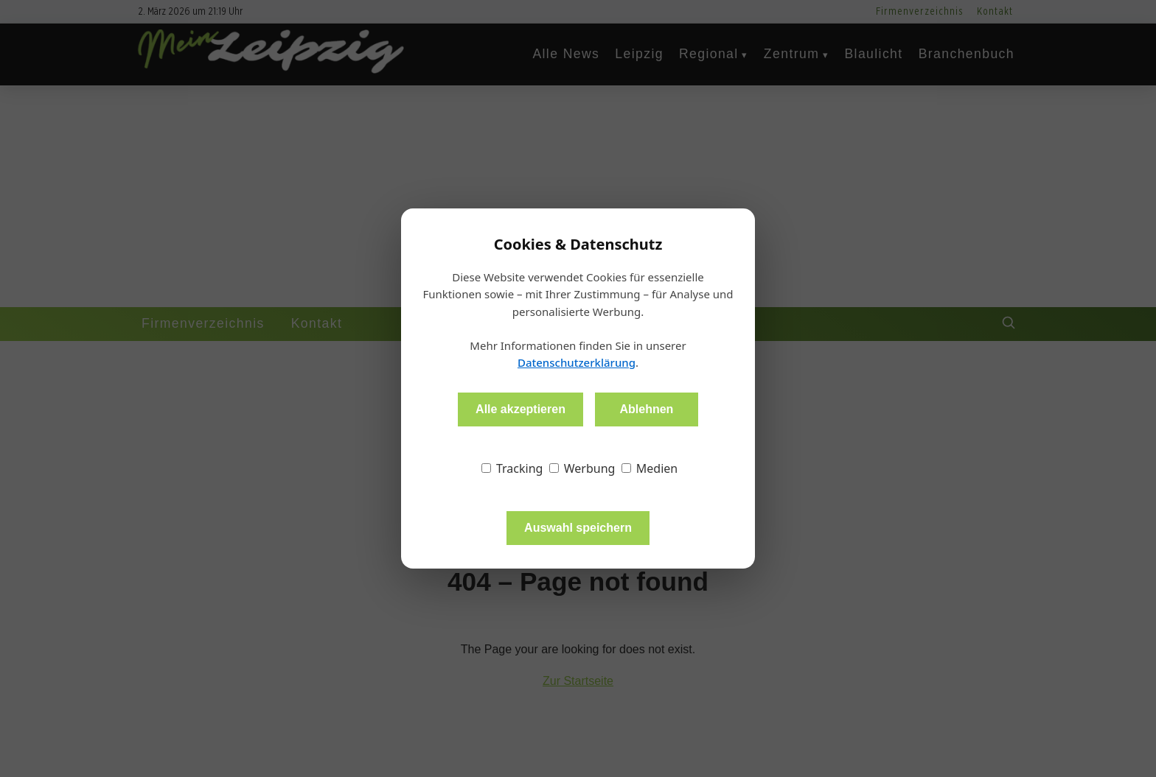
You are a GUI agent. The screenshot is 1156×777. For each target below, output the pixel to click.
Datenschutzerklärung (577, 362)
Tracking (512, 468)
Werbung (582, 468)
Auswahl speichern (578, 527)
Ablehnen (646, 409)
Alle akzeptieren (520, 409)
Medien (649, 468)
